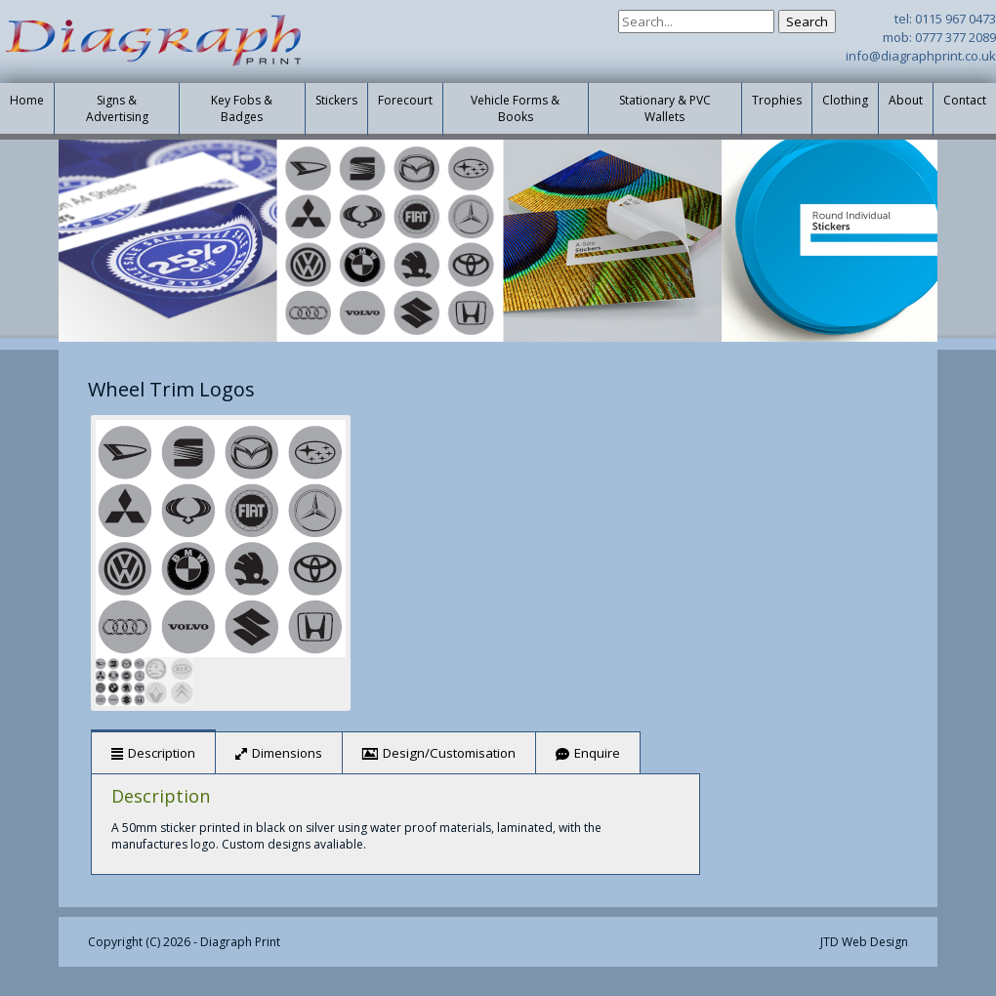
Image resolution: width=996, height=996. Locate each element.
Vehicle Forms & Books (515, 108)
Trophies (777, 100)
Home (27, 100)
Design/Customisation (449, 753)
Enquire (597, 753)
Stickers (336, 100)
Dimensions (287, 753)
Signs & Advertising (117, 108)
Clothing (845, 100)
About (906, 100)
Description (161, 753)
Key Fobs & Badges (241, 108)
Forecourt (405, 100)
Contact (964, 100)
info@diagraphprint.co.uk (921, 55)
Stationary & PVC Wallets (665, 108)
